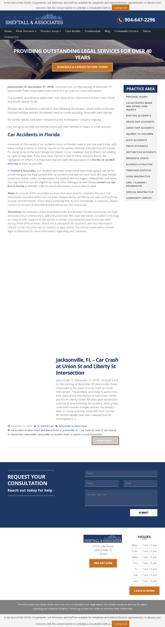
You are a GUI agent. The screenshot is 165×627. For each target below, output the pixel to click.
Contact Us (11, 36)
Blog (107, 31)
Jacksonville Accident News (73, 426)
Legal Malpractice (138, 176)
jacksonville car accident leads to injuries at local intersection (70, 434)
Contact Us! (120, 7)
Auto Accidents (136, 140)
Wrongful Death (137, 158)
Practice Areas (50, 31)
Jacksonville (30, 434)
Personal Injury (137, 96)
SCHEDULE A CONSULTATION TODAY (82, 67)
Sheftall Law (47, 426)
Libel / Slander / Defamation (136, 184)
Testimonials (93, 31)
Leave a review (144, 590)
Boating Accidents (138, 115)
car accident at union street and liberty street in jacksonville (42, 430)
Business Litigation (139, 164)
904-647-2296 (140, 19)
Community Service (126, 31)
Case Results (73, 31)
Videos (147, 31)
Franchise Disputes (138, 170)
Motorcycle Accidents (141, 152)
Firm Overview (25, 31)
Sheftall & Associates (23, 170)
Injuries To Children (139, 133)
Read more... (105, 440)
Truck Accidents (137, 146)
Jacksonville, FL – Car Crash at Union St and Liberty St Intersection (87, 366)
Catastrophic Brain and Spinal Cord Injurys (139, 106)
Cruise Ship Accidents (140, 121)
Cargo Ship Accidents (140, 127)
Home (8, 31)
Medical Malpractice (139, 192)
